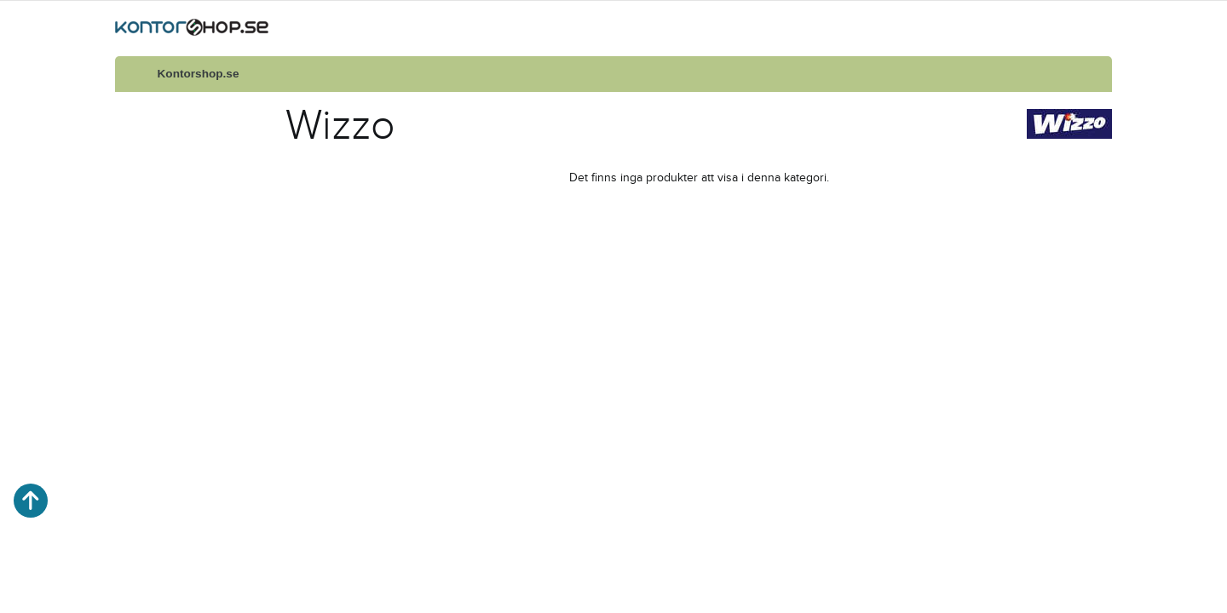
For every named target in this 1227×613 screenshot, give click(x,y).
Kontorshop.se (198, 73)
